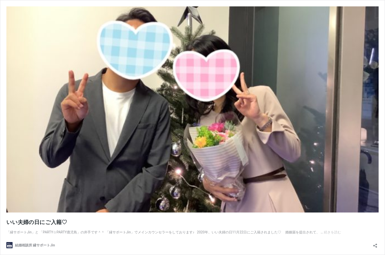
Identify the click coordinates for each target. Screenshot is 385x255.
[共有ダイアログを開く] (375, 244)
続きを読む (332, 232)
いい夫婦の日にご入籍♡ (36, 222)
